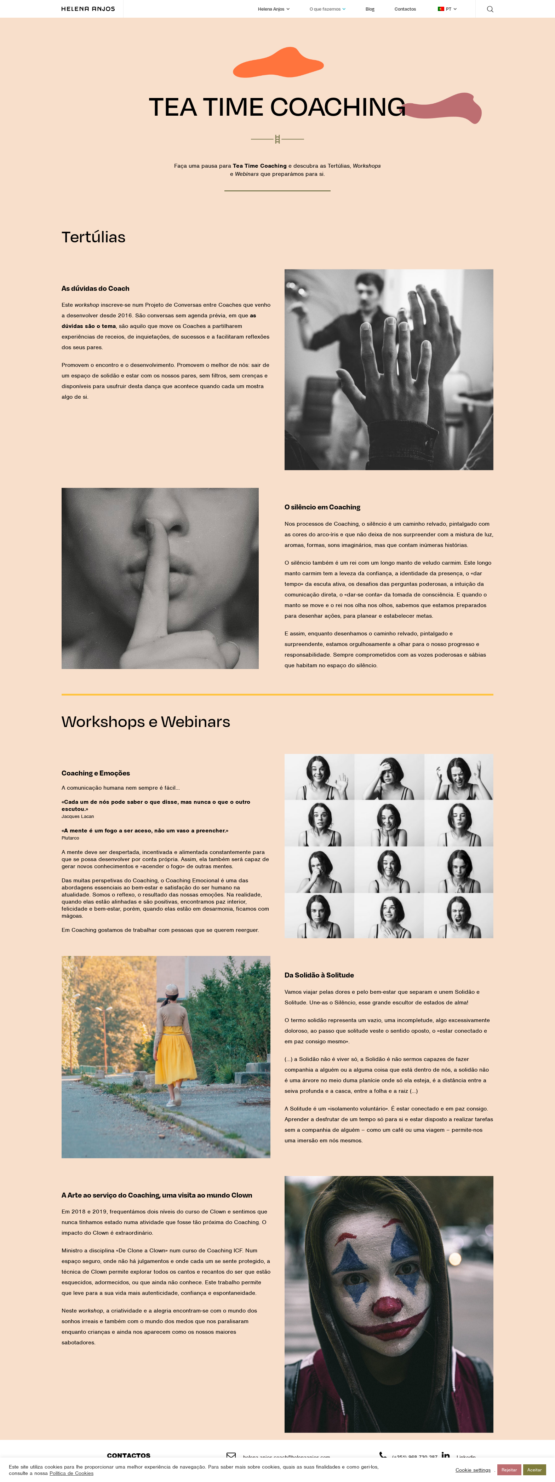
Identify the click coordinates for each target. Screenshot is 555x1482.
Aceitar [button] (534, 1470)
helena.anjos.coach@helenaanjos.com (286, 1457)
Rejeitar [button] (509, 1470)
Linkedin (466, 1457)
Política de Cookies (71, 1473)
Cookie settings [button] (473, 1470)
